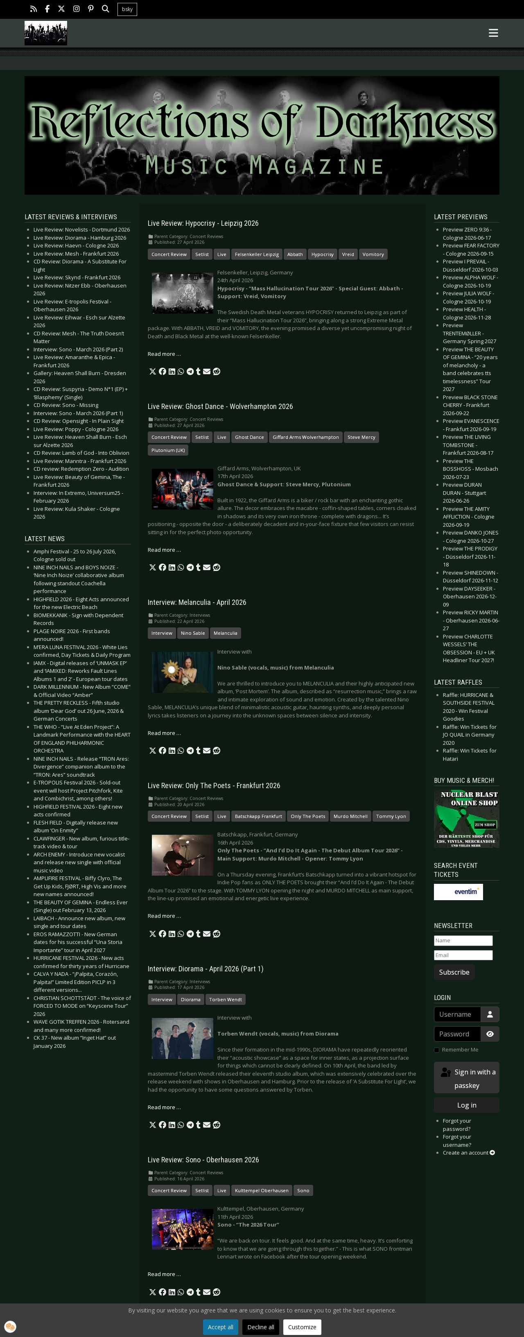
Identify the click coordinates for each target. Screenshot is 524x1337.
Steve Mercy (361, 437)
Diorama (191, 999)
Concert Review (169, 254)
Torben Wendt (225, 999)
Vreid (348, 254)
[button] (152, 371)
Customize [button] (302, 1327)
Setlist (202, 254)
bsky (127, 9)
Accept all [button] (220, 1327)
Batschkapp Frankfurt (258, 816)
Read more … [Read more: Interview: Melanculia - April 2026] (164, 733)
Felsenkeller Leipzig (257, 254)
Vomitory (373, 254)
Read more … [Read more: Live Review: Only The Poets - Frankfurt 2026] (164, 915)
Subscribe (454, 972)
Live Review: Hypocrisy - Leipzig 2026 (203, 223)
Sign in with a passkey (467, 1078)
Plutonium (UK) (168, 450)
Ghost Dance (249, 437)
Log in (467, 1105)
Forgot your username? (457, 1140)
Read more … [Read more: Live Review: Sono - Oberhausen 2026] (164, 1274)
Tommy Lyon (391, 816)
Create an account (469, 1152)
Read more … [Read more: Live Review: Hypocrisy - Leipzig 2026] (164, 353)
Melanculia (225, 633)
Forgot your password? (457, 1125)
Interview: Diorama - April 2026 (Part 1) (206, 968)
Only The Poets (308, 816)
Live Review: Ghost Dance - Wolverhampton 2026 (220, 406)
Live (221, 254)
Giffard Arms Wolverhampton (306, 437)
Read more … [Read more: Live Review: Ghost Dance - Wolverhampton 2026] (164, 549)
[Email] (463, 955)
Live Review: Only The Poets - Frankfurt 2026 (214, 785)
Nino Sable (193, 633)
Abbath (295, 254)
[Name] (463, 940)
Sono (303, 1190)
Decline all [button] (260, 1327)
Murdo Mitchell (351, 816)
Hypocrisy (323, 254)
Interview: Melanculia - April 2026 (197, 602)
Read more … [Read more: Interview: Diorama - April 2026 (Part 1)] (164, 1107)
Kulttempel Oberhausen (262, 1190)
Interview (161, 633)
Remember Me (460, 1049)
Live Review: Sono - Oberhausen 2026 (203, 1159)
